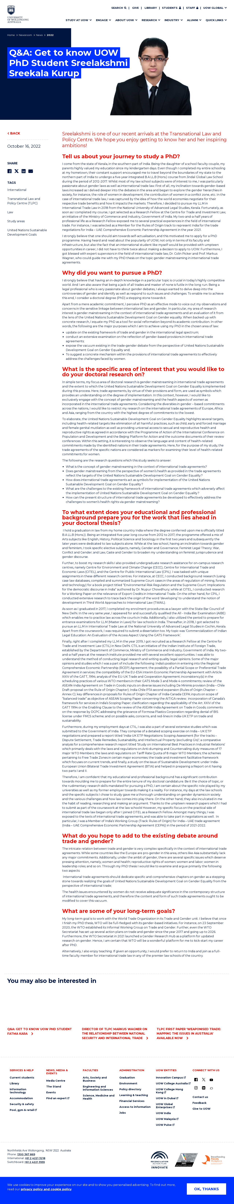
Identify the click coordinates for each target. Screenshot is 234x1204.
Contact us (200, 1097)
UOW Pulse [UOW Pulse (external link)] (164, 1125)
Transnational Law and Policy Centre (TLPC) (23, 201)
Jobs (122, 1112)
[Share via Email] (30, 171)
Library (151, 8)
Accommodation (21, 1098)
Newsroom (25, 35)
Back (15, 133)
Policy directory (130, 1089)
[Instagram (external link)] (196, 1087)
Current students (22, 1077)
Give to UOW (201, 1108)
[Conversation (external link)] (211, 1088)
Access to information (135, 1107)
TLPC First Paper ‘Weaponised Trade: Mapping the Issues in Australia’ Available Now (192, 1013)
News (39, 35)
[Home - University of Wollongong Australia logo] (18, 14)
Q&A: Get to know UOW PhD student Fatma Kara (42, 1011)
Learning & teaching (133, 1095)
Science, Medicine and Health (98, 1097)
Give (135, 8)
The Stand (53, 1086)
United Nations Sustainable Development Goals (27, 232)
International (17, 190)
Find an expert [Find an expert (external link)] (56, 1098)
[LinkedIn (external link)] (203, 1087)
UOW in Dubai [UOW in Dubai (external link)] (166, 1098)
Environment (128, 1083)
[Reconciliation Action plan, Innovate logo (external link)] (159, 1160)
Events (51, 1092)
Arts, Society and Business (95, 1079)
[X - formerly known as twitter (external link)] (203, 1079)
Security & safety (22, 1104)
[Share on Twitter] (16, 171)
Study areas (16, 221)
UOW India (163, 1113)
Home (11, 35)
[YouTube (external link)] (211, 1080)
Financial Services (131, 1101)
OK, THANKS (206, 1189)
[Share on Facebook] (9, 171)
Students (170, 8)
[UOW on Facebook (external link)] (196, 1079)
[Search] (119, 8)
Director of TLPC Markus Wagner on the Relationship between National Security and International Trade (117, 1013)
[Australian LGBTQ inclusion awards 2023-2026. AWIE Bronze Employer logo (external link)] (186, 1160)
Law (10, 212)
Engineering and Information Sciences (98, 1088)
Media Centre (55, 1080)
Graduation (127, 1077)
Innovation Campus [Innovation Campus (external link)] (169, 1077)
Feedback (199, 1103)
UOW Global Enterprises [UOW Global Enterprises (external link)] (164, 1106)
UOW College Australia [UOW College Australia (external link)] (172, 1083)
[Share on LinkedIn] (23, 171)
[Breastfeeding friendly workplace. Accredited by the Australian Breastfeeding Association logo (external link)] (213, 1160)
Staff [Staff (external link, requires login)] (190, 8)
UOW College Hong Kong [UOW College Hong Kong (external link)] (169, 1091)
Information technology (18, 1091)
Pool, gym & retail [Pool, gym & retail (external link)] (22, 1110)
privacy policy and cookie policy (46, 1189)
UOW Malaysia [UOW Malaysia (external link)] (166, 1119)
